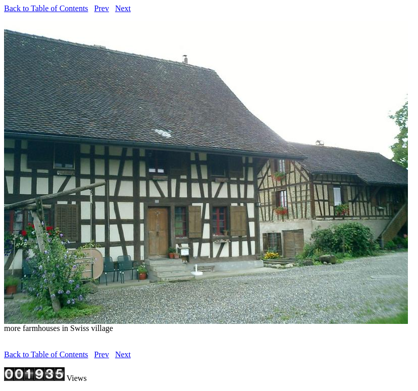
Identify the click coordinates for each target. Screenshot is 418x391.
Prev (101, 8)
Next (123, 8)
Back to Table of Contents (46, 8)
